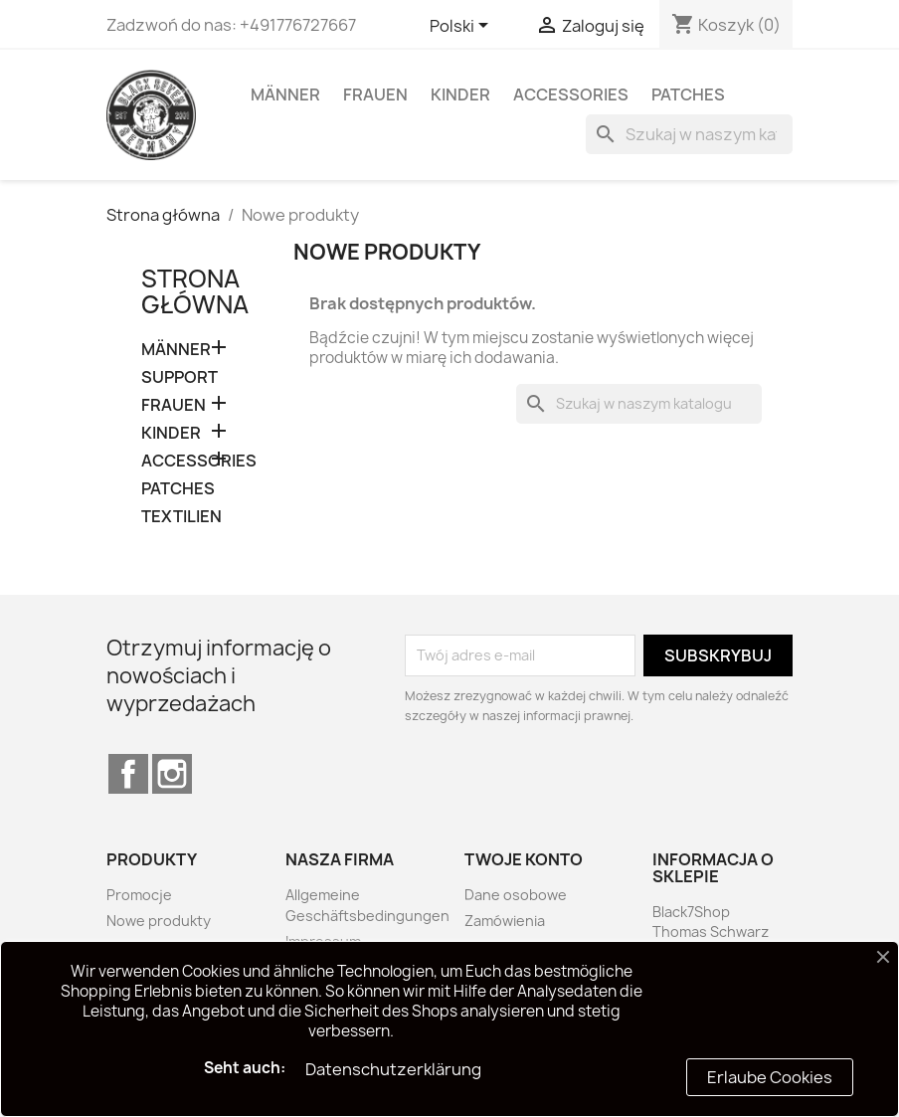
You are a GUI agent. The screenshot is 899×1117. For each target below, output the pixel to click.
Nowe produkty (158, 920)
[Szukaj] (689, 134)
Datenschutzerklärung (393, 1069)
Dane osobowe (515, 894)
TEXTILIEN (181, 516)
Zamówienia (504, 920)
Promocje (139, 894)
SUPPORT (179, 377)
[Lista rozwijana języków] (462, 27)
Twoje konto (523, 859)
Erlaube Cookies (769, 1077)
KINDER (460, 94)
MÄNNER (285, 94)
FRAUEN (375, 94)
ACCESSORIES (571, 94)
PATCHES (688, 94)
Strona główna (195, 291)
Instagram (172, 774)
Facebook (128, 774)
